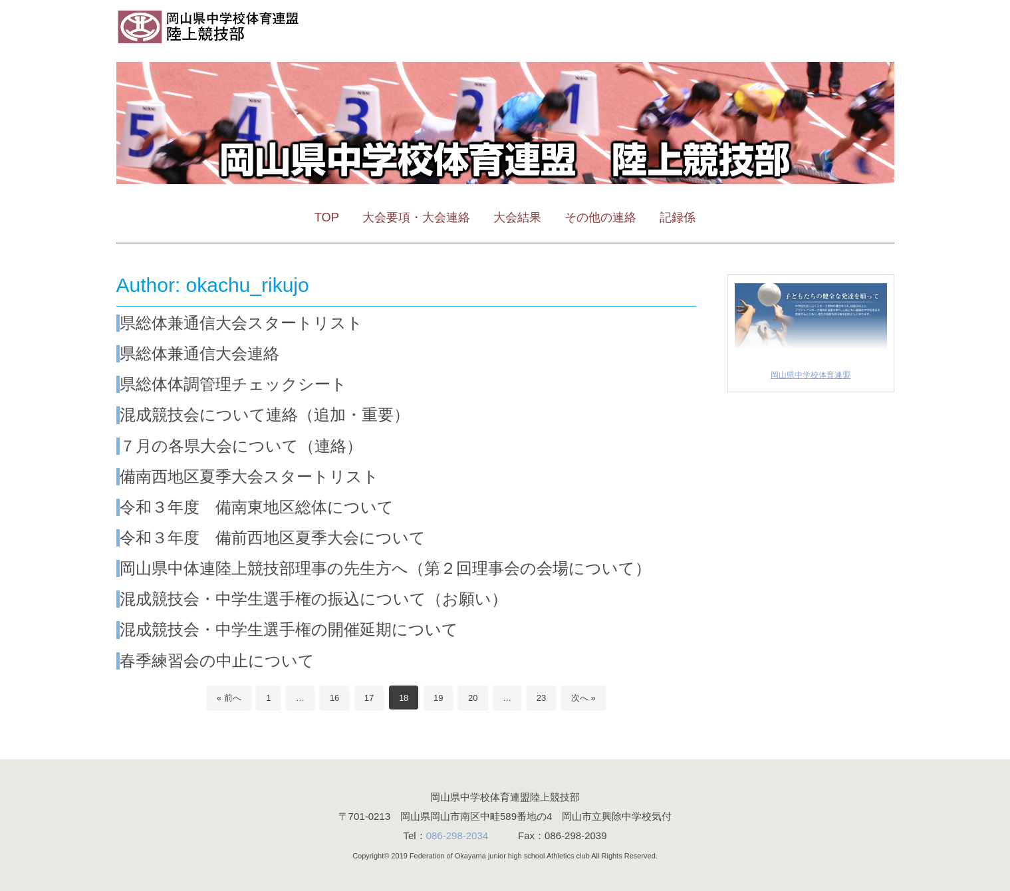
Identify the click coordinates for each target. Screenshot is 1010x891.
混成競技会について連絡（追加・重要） (265, 415)
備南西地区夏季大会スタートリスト (249, 476)
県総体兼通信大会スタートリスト (241, 323)
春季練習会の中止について (217, 661)
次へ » (583, 698)
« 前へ (229, 698)
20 (472, 698)
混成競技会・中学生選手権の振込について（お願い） (313, 599)
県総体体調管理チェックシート (233, 384)
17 (369, 698)
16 (334, 698)
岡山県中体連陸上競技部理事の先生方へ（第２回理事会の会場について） (385, 568)
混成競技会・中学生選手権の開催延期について (289, 629)
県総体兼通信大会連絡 (199, 353)
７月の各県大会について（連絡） (241, 446)
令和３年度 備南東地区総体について (257, 507)
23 (541, 698)
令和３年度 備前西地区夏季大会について (273, 538)
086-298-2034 (457, 835)
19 (438, 698)
